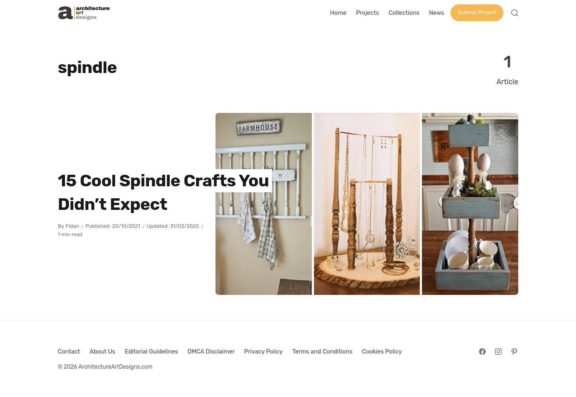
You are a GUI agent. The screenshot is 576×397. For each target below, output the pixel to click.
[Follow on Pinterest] (514, 351)
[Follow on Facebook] (482, 351)
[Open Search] (515, 13)
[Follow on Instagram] (498, 351)
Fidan (72, 226)
